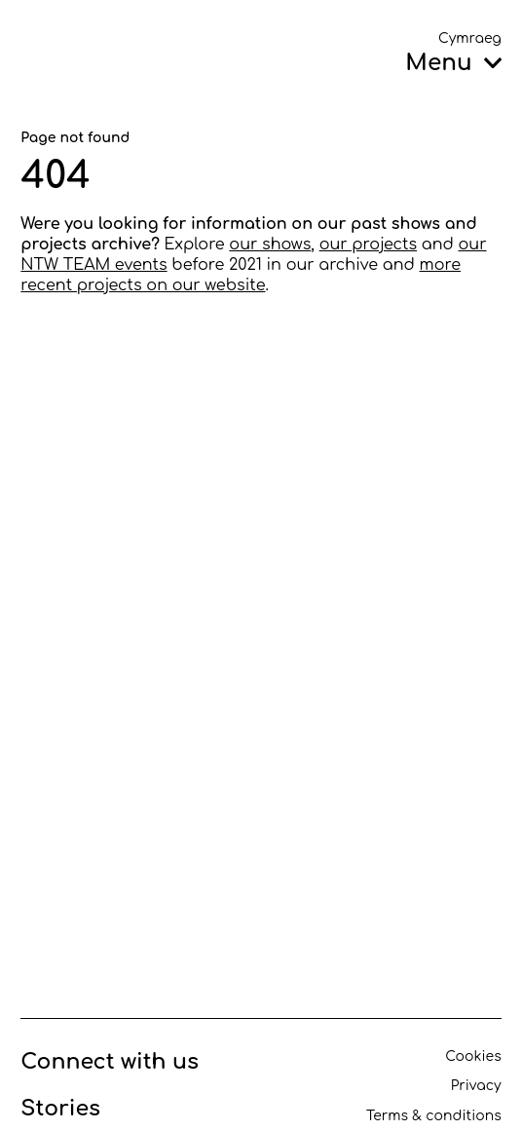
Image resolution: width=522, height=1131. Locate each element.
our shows (270, 244)
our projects (368, 244)
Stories (60, 1108)
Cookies (473, 1056)
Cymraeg (470, 38)
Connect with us (109, 1062)
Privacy (476, 1085)
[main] (261, 531)
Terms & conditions (434, 1116)
